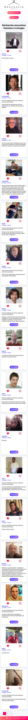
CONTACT (24, 718)
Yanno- (4, 478)
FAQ (7, 718)
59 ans (9, 97)
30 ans (9, 182)
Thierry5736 (5, 691)
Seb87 (3, 224)
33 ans (9, 480)
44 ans (9, 352)
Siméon (4, 308)
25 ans (9, 522)
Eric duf (4, 54)
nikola (3, 393)
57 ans (9, 55)
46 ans (9, 225)
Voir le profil (14, 69)
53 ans (9, 310)
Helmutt (4, 139)
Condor (4, 266)
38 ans (9, 395)
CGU (10, 718)
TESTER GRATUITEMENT (14, 12)
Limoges (4, 55)
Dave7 (3, 521)
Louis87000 (5, 181)
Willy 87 (4, 351)
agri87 (3, 648)
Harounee (4, 436)
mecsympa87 (5, 96)
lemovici (4, 563)
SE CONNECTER (14, 17)
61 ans (9, 140)
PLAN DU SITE (16, 718)
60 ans (9, 692)
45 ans (9, 565)
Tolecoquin (5, 606)
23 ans (9, 437)
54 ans (9, 267)
